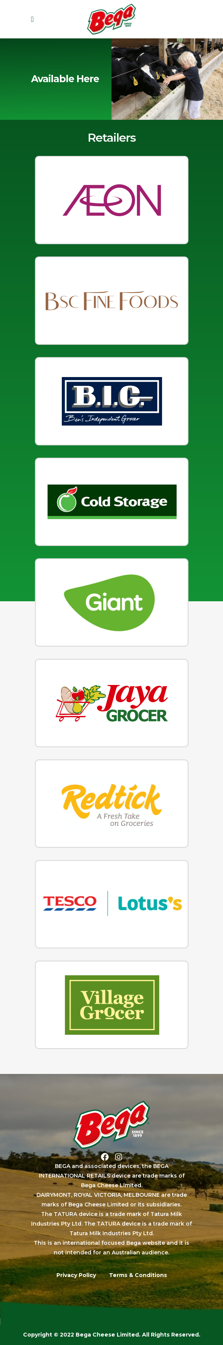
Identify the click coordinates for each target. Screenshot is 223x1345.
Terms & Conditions (138, 1275)
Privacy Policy (76, 1275)
